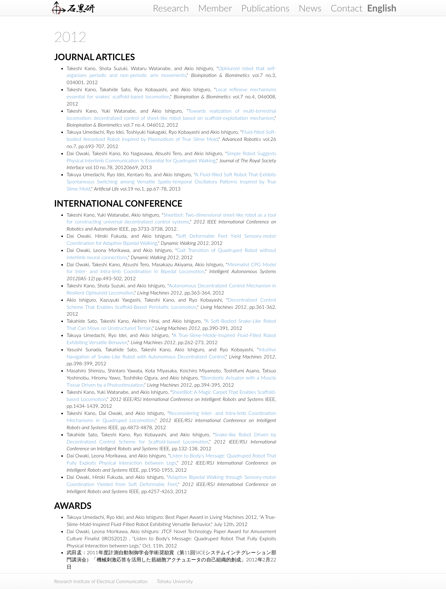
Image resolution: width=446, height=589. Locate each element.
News (310, 7)
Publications (265, 7)
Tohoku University (175, 581)
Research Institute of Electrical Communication (100, 581)
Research (171, 7)
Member (215, 7)
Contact (346, 7)
